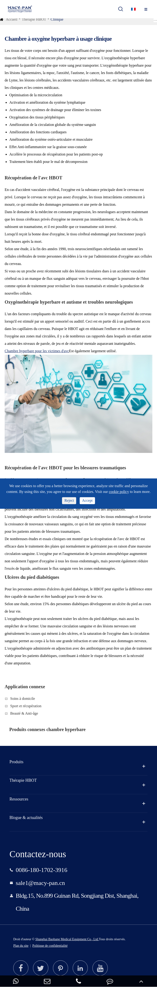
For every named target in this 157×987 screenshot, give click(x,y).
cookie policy (119, 492)
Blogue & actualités (26, 817)
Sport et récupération (25, 706)
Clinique (57, 19)
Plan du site (20, 945)
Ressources (19, 799)
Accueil (11, 19)
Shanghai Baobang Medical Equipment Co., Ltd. (67, 939)
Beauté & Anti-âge (24, 713)
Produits (16, 762)
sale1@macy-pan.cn (40, 883)
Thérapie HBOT (34, 19)
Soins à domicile (22, 699)
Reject (69, 500)
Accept (87, 500)
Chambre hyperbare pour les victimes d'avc (37, 351)
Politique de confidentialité (50, 945)
